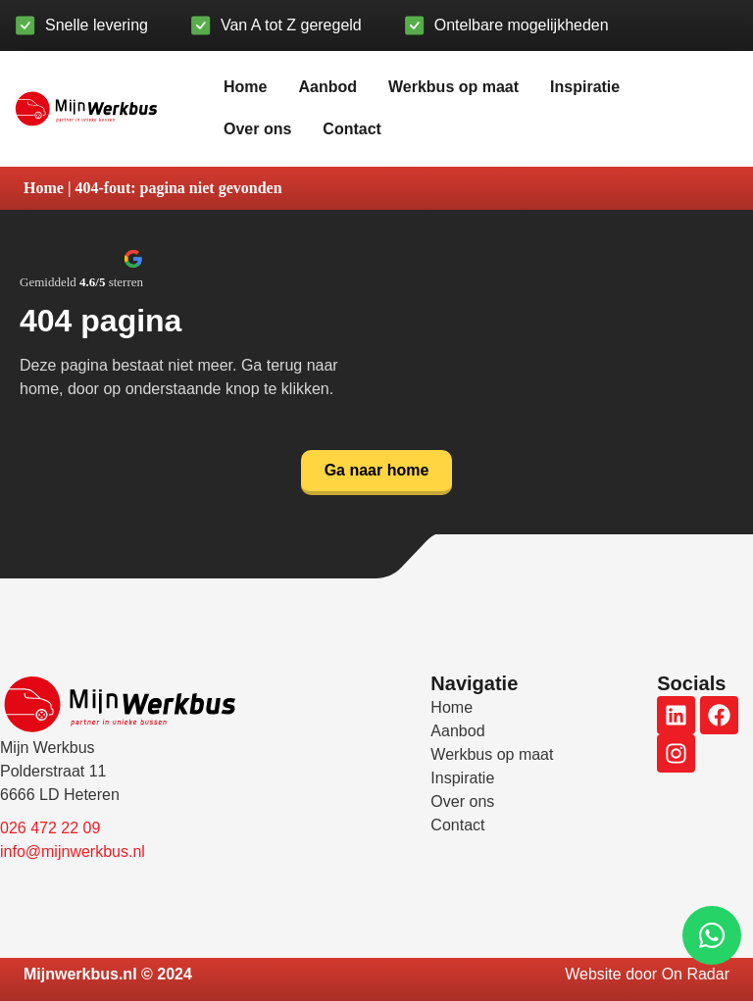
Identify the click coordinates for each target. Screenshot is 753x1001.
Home (245, 86)
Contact (352, 129)
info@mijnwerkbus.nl (72, 851)
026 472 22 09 (50, 828)
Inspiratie (585, 86)
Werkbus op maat (453, 86)
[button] (81, 268)
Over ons (257, 129)
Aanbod (327, 86)
